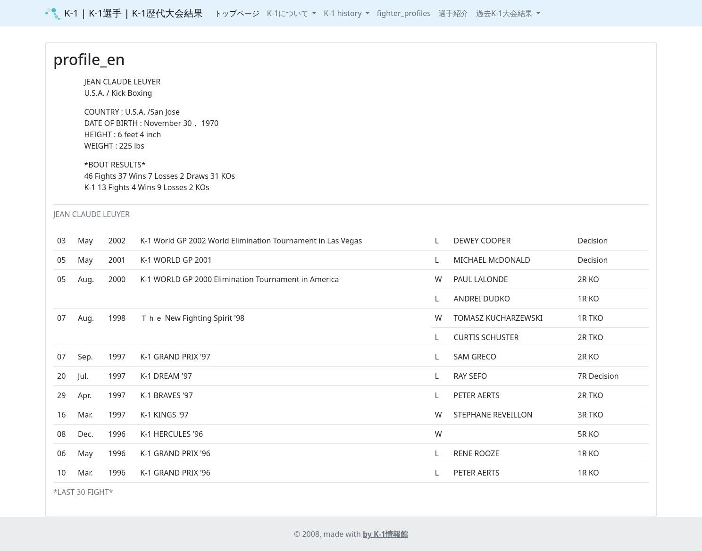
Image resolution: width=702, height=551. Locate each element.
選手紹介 (453, 13)
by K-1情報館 (385, 534)
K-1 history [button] (343, 13)
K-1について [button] (288, 13)
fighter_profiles (404, 13)
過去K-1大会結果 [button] (505, 13)
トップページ (236, 13)
